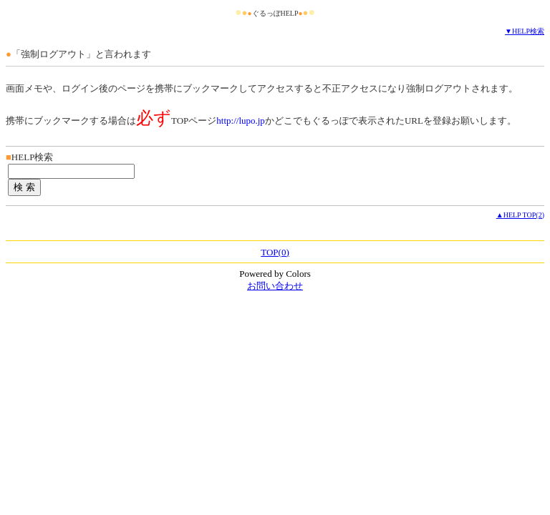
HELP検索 (528, 31)
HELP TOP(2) (523, 215)
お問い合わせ (275, 285)
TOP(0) (275, 252)
